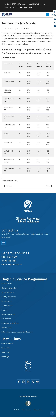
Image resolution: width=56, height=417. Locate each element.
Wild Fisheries (6, 327)
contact (4, 237)
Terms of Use (38, 410)
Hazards (4, 310)
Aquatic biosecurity (8, 314)
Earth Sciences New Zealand (22, 7)
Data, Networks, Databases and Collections (16, 332)
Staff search (5, 352)
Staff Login (5, 357)
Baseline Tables (9, 29)
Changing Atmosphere (9, 288)
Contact (16, 410)
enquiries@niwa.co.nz (11, 264)
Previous (9, 186)
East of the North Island (24, 29)
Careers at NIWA (7, 343)
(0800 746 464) (8, 261)
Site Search (5, 348)
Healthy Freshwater (8, 297)
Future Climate (6, 284)
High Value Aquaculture (10, 323)
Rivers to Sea (6, 319)
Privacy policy (26, 410)
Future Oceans (6, 301)
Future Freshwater (8, 292)
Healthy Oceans (7, 305)
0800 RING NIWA (9, 257)
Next (47, 186)
